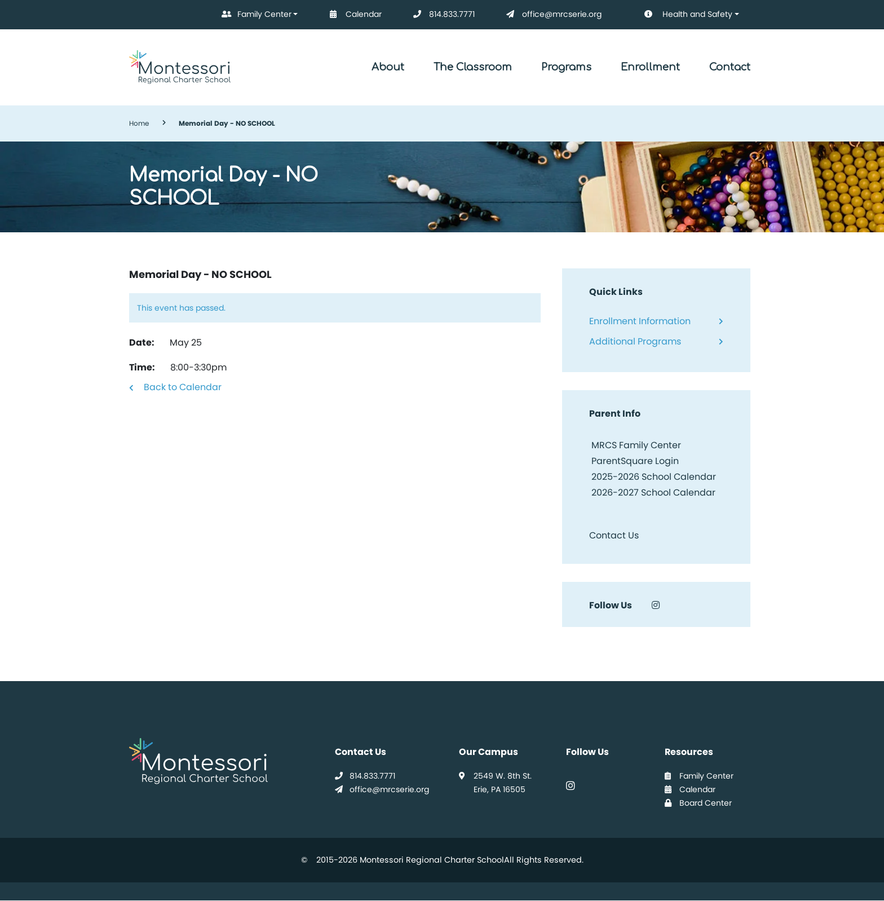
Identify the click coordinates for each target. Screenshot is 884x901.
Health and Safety (680, 14)
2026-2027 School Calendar (653, 492)
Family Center (254, 14)
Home (139, 123)
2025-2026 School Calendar (653, 476)
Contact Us (614, 535)
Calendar (353, 14)
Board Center (698, 803)
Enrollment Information (640, 321)
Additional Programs (635, 341)
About (388, 67)
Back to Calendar (183, 387)
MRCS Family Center (635, 445)
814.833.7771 (442, 14)
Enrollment (650, 67)
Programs (566, 67)
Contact (729, 67)
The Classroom (473, 67)
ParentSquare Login (634, 460)
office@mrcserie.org (552, 14)
